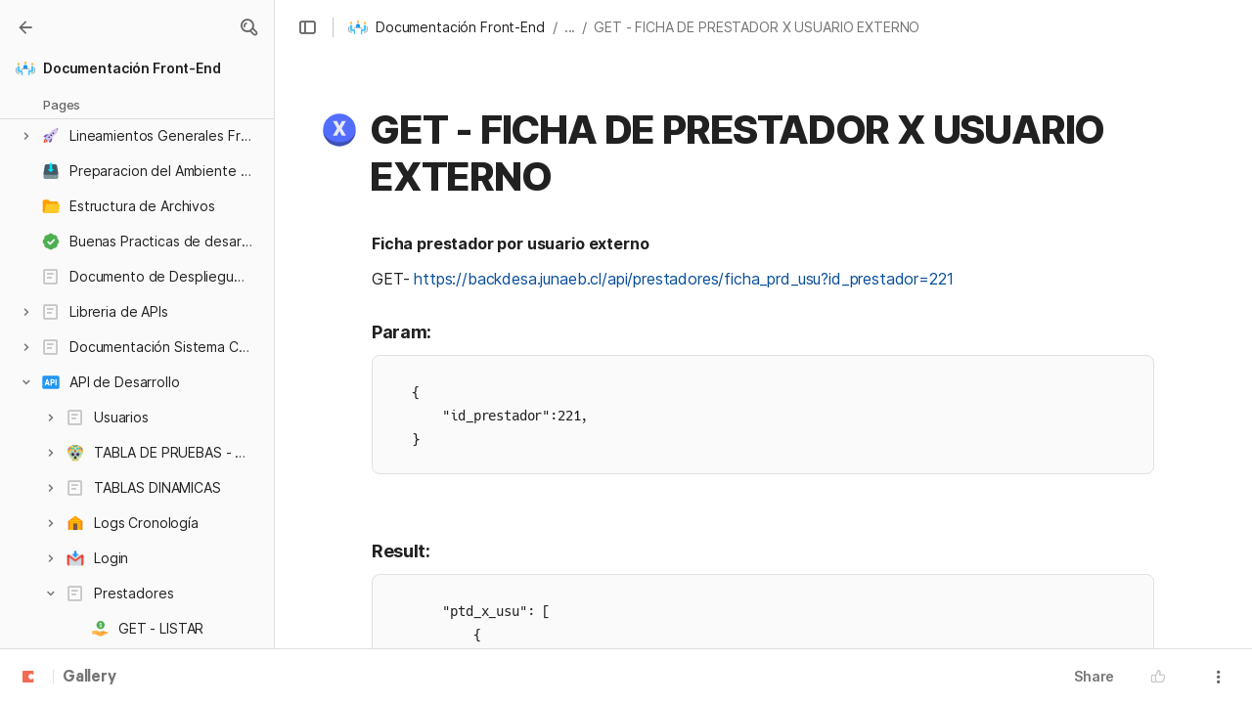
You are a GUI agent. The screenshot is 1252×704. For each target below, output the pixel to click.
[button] (248, 27)
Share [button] (1094, 676)
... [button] (570, 27)
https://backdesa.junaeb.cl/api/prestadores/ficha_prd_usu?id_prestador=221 (683, 278)
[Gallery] (25, 27)
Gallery (89, 677)
